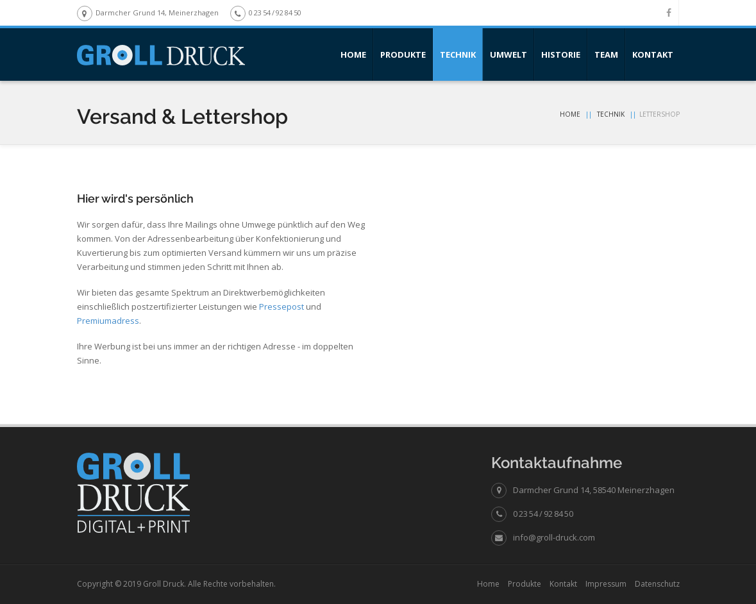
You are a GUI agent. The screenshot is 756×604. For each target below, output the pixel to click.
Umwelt (508, 54)
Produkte (403, 54)
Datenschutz (657, 583)
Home (353, 54)
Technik (458, 54)
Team (606, 54)
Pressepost (281, 306)
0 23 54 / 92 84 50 (543, 513)
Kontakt (652, 54)
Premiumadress (108, 320)
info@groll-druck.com (554, 537)
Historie (560, 54)
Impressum (605, 583)
